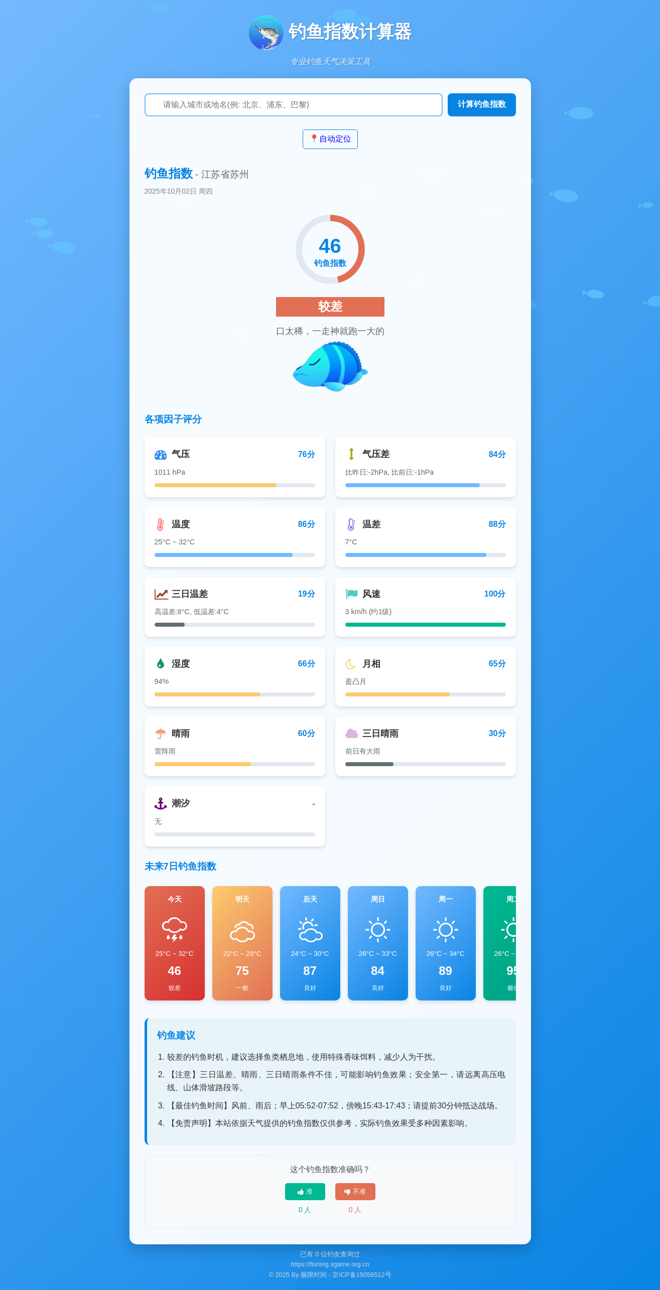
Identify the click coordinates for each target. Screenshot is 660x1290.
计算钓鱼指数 (482, 104)
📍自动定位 (330, 138)
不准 (355, 1191)
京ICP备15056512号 (361, 1274)
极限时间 (314, 1274)
